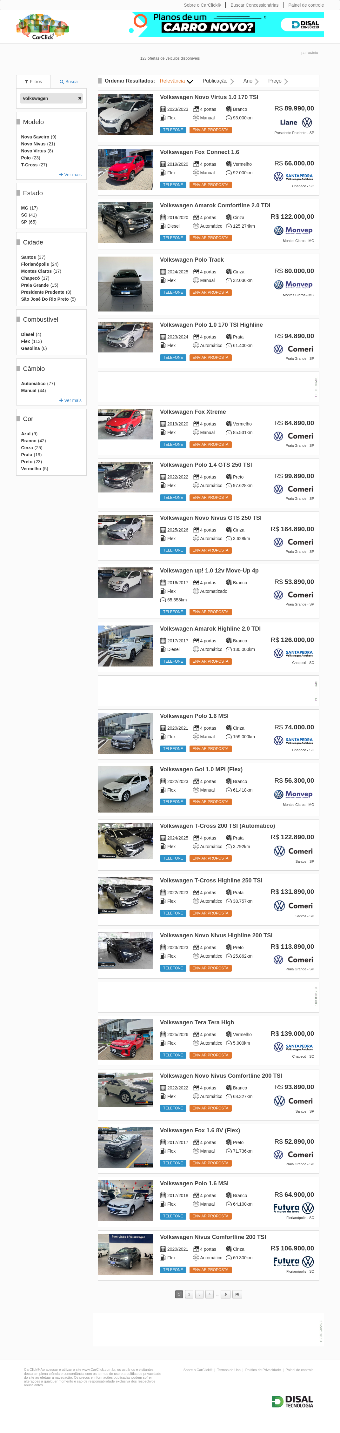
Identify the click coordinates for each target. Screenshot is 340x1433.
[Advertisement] (208, 387)
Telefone (173, 130)
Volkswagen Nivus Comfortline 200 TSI (213, 1237)
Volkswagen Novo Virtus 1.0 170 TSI (209, 97)
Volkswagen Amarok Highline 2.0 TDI (210, 629)
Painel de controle (299, 1370)
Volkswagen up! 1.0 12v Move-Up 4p (209, 570)
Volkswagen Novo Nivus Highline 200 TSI (216, 935)
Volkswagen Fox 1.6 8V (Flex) (200, 1130)
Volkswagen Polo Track (192, 260)
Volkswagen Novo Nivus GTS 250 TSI (211, 518)
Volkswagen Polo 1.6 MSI (194, 716)
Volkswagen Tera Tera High (197, 1022)
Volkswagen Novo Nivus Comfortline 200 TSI (221, 1076)
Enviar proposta (211, 130)
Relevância (172, 81)
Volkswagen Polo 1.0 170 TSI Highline (211, 325)
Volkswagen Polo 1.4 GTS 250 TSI (206, 465)
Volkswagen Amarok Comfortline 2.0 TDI (215, 205)
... (217, 1294)
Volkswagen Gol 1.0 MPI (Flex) (201, 769)
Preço (275, 81)
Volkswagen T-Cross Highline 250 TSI (211, 880)
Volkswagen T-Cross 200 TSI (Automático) (217, 826)
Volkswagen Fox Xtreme (193, 412)
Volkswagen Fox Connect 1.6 (199, 152)
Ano (247, 81)
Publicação (215, 81)
